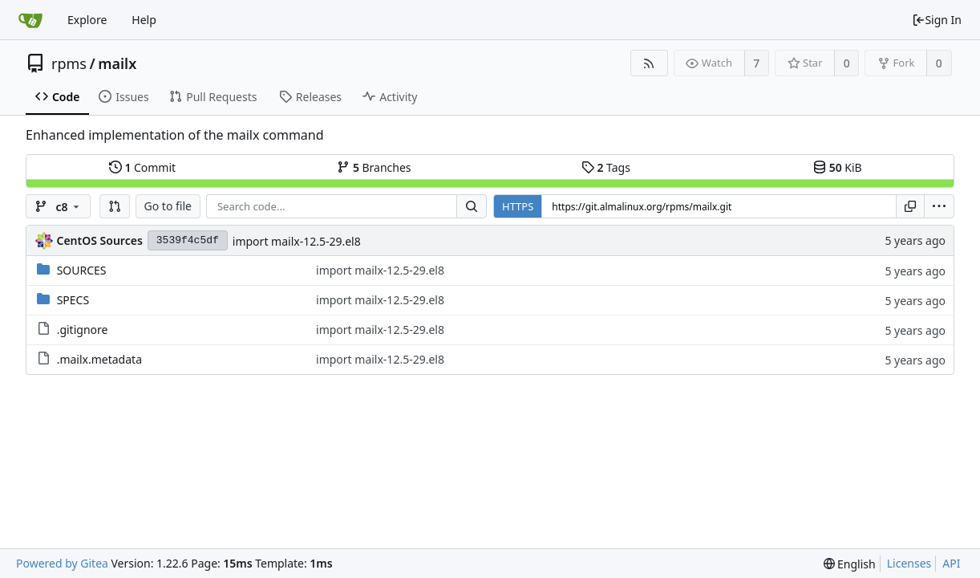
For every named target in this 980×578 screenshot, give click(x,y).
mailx (117, 63)
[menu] (939, 206)
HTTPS (517, 206)
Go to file (168, 206)
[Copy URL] (910, 206)
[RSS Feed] (649, 63)
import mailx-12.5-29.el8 (297, 241)
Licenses (909, 563)
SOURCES (82, 270)
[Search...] (471, 206)
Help (144, 19)
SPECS (73, 299)
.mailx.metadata (99, 359)
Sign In (937, 19)
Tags (605, 167)
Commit (142, 167)
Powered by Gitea (62, 563)
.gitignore (82, 329)
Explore (87, 19)
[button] (114, 206)
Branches (374, 167)
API (951, 563)
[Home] (30, 20)
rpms (69, 63)
